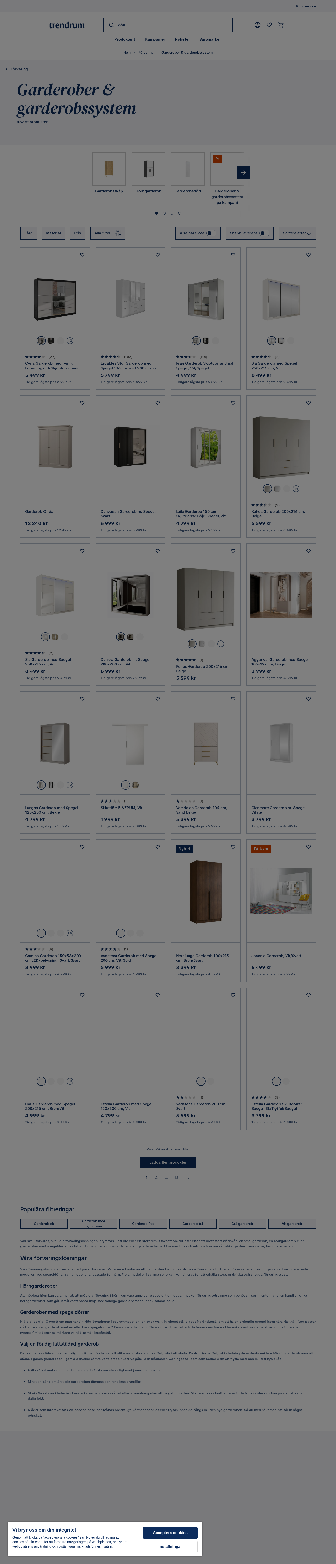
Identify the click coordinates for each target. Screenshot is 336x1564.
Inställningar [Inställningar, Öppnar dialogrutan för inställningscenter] (170, 1547)
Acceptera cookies (170, 1533)
